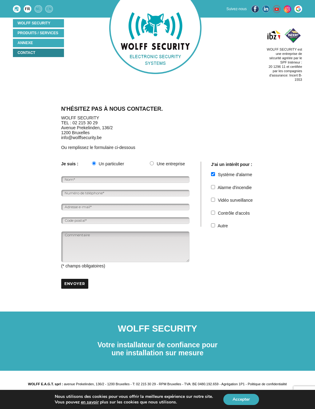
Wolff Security (34, 23)
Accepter (241, 399)
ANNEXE (25, 43)
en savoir (90, 402)
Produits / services (38, 33)
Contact (26, 53)
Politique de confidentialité (267, 384)
